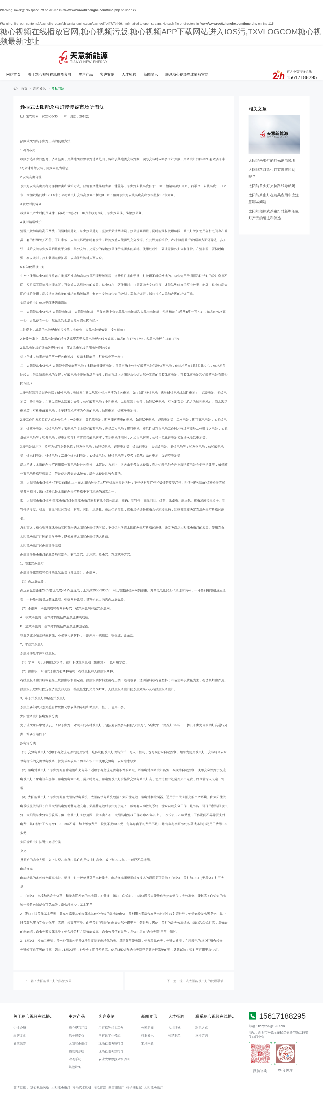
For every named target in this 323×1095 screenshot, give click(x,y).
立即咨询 (201, 1019)
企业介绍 (19, 1011)
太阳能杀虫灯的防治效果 (54, 965)
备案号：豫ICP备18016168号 (188, 1082)
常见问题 (58, 72)
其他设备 (75, 1051)
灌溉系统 (75, 1043)
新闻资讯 (204, 55)
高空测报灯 (116, 1071)
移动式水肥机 (81, 1071)
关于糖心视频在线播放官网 (104, 55)
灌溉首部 (100, 1071)
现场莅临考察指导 (111, 1027)
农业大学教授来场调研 (114, 1043)
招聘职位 (174, 1019)
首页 (24, 72)
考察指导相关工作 (111, 1011)
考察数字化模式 (109, 1019)
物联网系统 (76, 1035)
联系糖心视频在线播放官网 (240, 55)
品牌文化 (19, 1019)
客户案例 (161, 55)
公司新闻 (147, 1011)
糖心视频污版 (78, 1011)
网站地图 (6, 1091)
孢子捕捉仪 (76, 1019)
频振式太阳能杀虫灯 (34, 125)
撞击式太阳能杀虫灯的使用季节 (201, 965)
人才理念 (174, 1011)
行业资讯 (147, 1019)
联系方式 (201, 1011)
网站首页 (68, 55)
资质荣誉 (19, 1027)
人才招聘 (183, 55)
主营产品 (140, 55)
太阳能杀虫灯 (78, 1027)
